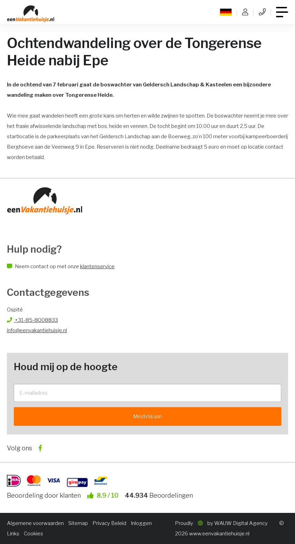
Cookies (33, 534)
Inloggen (141, 523)
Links (13, 534)
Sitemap (78, 523)
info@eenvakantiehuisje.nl (37, 330)
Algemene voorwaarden (35, 523)
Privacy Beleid (109, 523)
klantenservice (97, 266)
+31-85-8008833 (32, 320)
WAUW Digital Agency (241, 523)
